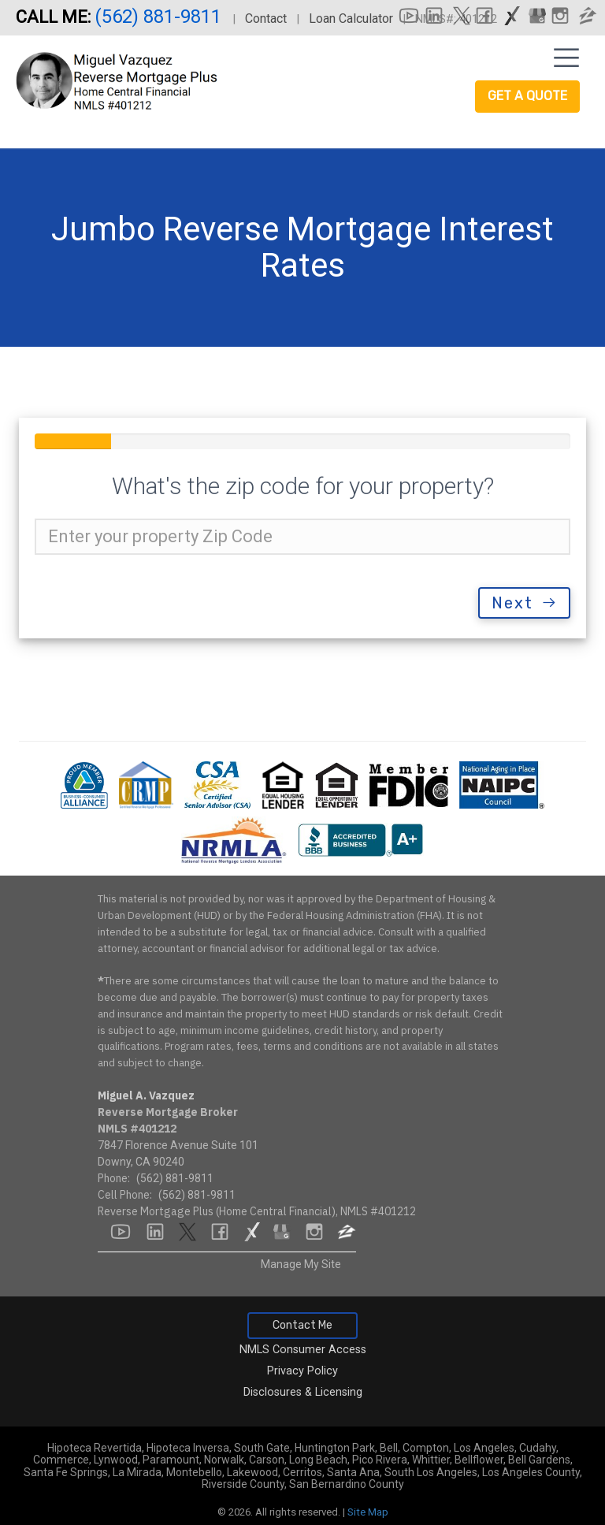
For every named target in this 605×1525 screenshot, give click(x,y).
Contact (266, 18)
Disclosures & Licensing (302, 1392)
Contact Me (302, 1325)
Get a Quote (527, 95)
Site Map (367, 1512)
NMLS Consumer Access (302, 1349)
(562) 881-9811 (160, 17)
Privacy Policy (302, 1371)
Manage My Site (301, 1264)
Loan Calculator (351, 18)
